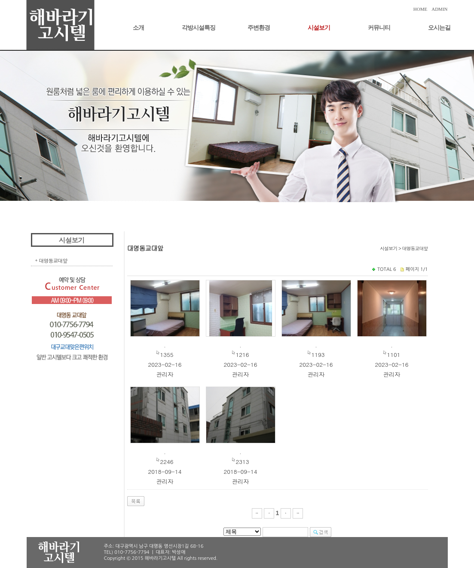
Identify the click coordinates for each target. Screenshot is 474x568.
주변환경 (259, 28)
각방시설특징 (198, 28)
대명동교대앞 (53, 260)
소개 (138, 28)
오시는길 (439, 28)
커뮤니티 (379, 28)
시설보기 (319, 28)
